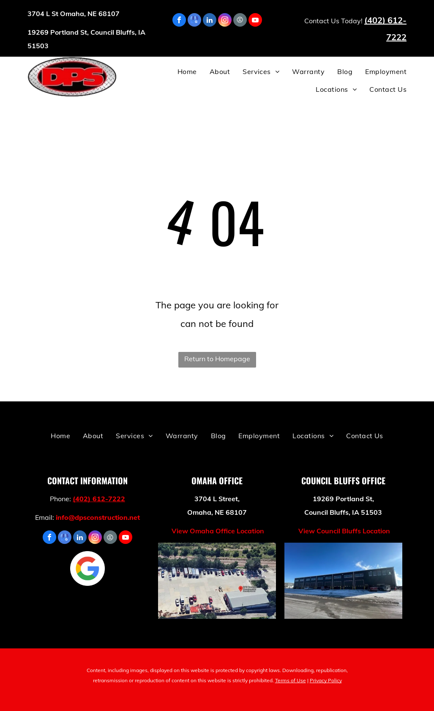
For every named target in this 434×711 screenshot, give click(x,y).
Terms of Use (290, 680)
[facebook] (179, 21)
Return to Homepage (217, 358)
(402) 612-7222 (99, 498)
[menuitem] (181, 71)
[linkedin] (209, 21)
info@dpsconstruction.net (98, 517)
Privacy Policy (326, 680)
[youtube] (255, 21)
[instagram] (225, 21)
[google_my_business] (194, 21)
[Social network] (240, 21)
